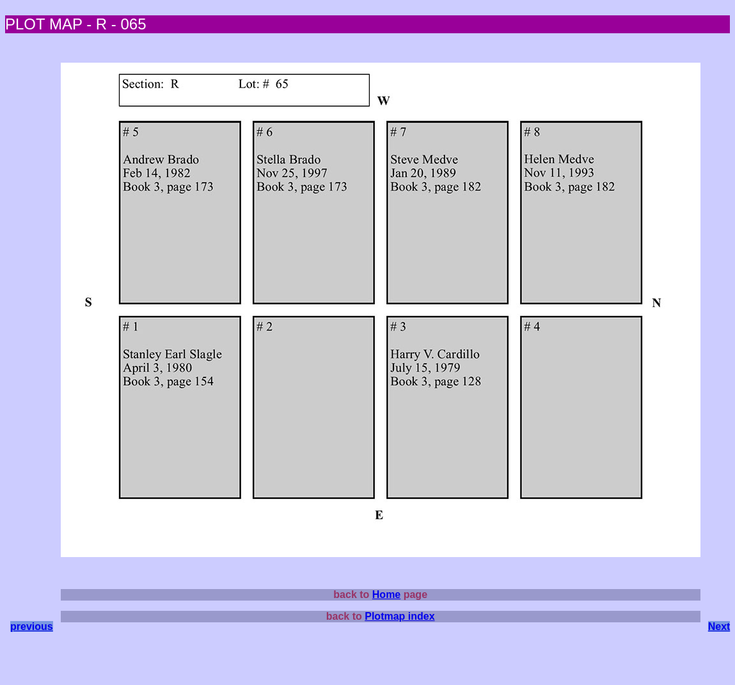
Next (719, 626)
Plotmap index (399, 616)
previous (31, 626)
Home (386, 594)
